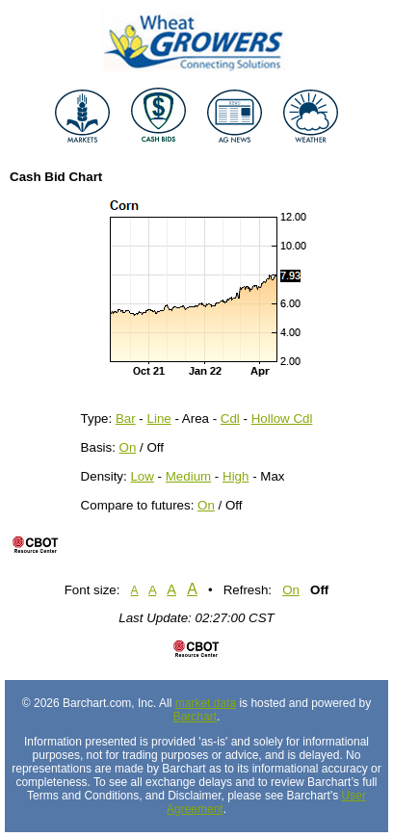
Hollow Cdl (282, 418)
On (128, 447)
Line (159, 418)
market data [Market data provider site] (205, 703)
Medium (188, 476)
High (236, 476)
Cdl (230, 418)
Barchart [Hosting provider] (195, 716)
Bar (126, 418)
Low (141, 476)
